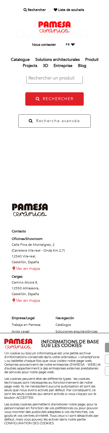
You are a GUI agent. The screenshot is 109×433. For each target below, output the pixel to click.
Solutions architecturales (57, 59)
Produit (92, 59)
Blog (82, 65)
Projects (30, 65)
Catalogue (20, 59)
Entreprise (62, 65)
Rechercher (35, 10)
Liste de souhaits (69, 10)
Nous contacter (44, 44)
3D (45, 65)
